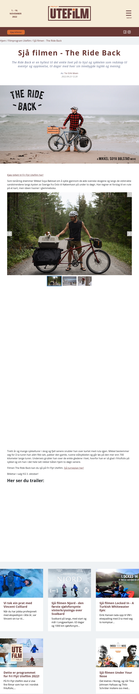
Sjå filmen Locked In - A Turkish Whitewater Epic (116, 606)
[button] (69, 233)
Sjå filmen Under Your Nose (115, 674)
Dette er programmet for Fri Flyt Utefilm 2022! (21, 674)
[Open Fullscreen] (129, 194)
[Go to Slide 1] (54, 281)
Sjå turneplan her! (74, 468)
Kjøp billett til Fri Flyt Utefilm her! (25, 175)
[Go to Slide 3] (84, 281)
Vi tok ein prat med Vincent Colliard (18, 605)
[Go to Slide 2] (69, 281)
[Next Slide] (129, 233)
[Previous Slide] (9, 233)
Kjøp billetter (16, 32)
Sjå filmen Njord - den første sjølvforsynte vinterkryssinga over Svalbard (68, 608)
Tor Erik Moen (71, 73)
